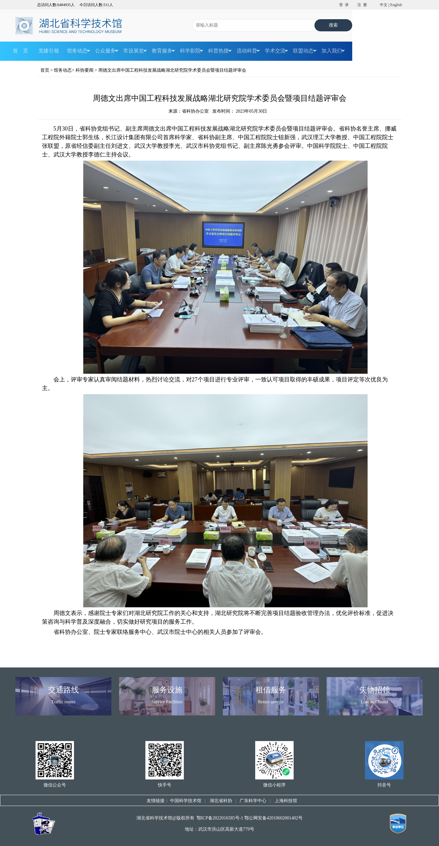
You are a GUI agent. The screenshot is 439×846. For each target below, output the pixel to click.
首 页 (20, 51)
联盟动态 (304, 51)
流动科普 (248, 51)
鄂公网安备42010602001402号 (273, 818)
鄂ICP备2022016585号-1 (220, 818)
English (396, 5)
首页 (44, 70)
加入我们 (333, 51)
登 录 (344, 5)
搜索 (333, 25)
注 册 (362, 5)
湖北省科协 (220, 800)
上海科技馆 (285, 800)
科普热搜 (220, 51)
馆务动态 (78, 51)
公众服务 (106, 51)
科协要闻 (84, 70)
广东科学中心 (253, 800)
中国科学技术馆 (185, 800)
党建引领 (48, 51)
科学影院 (191, 51)
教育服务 (163, 51)
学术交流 (276, 51)
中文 (383, 5)
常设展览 (135, 51)
